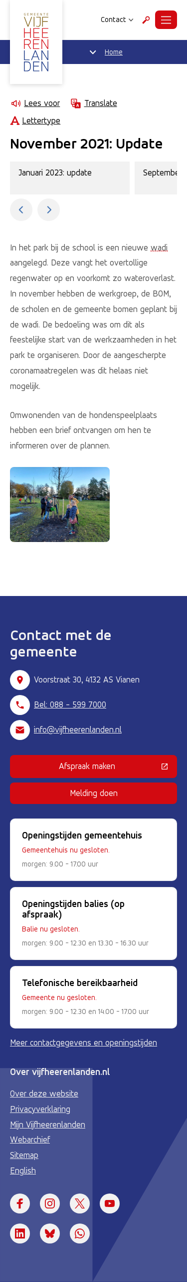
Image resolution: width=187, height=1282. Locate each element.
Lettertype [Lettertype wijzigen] (35, 121)
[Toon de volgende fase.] (48, 209)
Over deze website (44, 1093)
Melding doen (94, 793)
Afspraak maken (118, 768)
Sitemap (24, 1155)
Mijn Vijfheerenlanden (47, 1125)
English (23, 1171)
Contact (117, 19)
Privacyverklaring (40, 1109)
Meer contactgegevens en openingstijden (83, 1043)
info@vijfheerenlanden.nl (78, 729)
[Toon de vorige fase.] (21, 209)
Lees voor (35, 104)
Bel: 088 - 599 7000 (70, 705)
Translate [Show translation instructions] (93, 104)
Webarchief (30, 1139)
